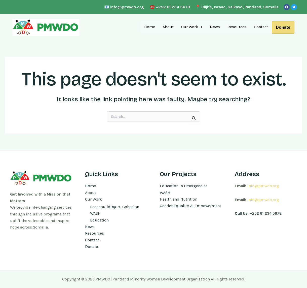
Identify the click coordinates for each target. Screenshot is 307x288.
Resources (235, 26)
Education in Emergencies (184, 185)
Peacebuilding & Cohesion (114, 206)
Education (99, 219)
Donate (282, 27)
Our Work (190, 26)
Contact (260, 26)
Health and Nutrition (179, 199)
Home (148, 26)
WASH (95, 213)
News (214, 26)
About (166, 26)
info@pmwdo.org (263, 185)
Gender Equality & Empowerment (190, 205)
